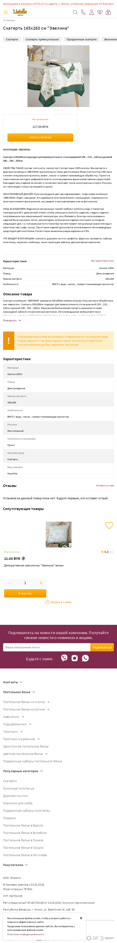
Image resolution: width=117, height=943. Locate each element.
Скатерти (12, 39)
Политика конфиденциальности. (26, 934)
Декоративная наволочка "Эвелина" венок (33, 565)
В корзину (25, 593)
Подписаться (102, 647)
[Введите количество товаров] (25, 583)
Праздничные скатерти (82, 39)
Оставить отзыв (105, 485)
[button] (45, 105)
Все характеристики (102, 260)
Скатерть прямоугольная (42, 39)
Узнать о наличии (40, 137)
